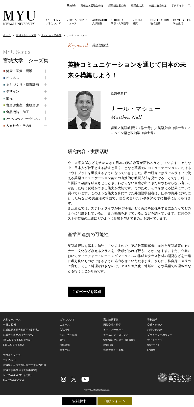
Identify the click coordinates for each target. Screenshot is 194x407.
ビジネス (11, 78)
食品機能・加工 (16, 112)
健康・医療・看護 (17, 71)
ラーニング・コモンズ (116, 334)
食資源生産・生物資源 (21, 105)
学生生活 (182, 21)
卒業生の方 (137, 5)
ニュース (77, 21)
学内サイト (178, 5)
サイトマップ (154, 339)
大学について (54, 21)
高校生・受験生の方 (92, 5)
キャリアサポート (113, 329)
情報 (7, 98)
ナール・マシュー (135, 108)
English (71, 5)
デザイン (11, 91)
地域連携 (159, 21)
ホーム (7, 35)
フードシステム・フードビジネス (21, 119)
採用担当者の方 (117, 5)
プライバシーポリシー (160, 334)
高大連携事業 (110, 319)
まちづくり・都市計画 (21, 85)
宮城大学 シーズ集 (25, 60)
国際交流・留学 (112, 324)
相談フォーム (114, 401)
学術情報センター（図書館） (119, 339)
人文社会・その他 (51, 35)
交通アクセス (154, 324)
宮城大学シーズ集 (26, 35)
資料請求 (79, 401)
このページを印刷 (86, 292)
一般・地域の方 (157, 5)
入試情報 (99, 21)
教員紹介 (108, 345)
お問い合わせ (154, 329)
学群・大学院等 (120, 21)
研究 (139, 21)
